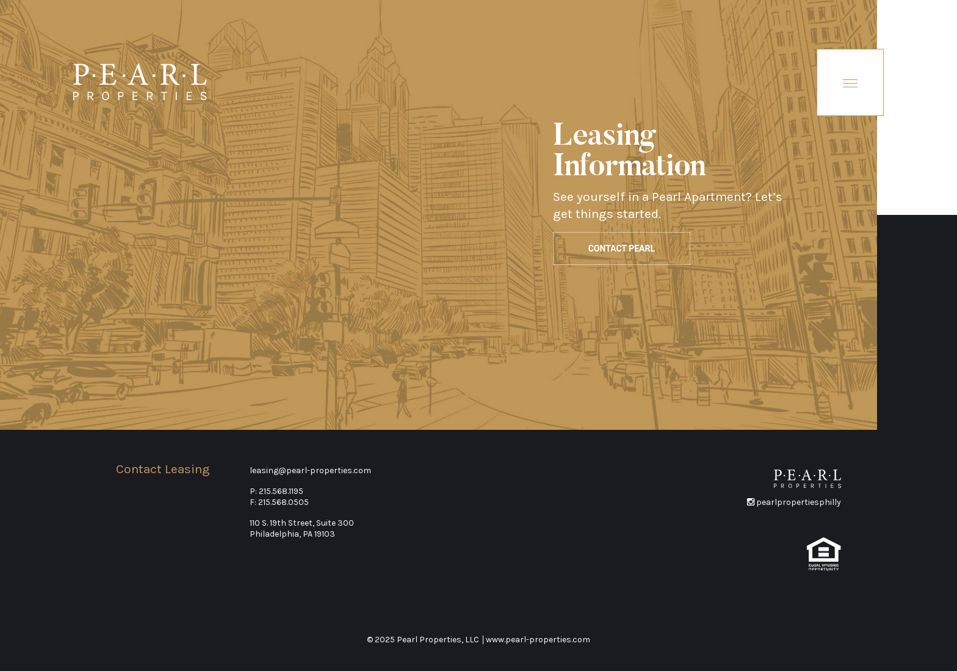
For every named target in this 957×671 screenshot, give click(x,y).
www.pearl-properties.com (538, 639)
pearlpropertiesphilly (794, 502)
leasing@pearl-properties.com (310, 470)
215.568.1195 (281, 491)
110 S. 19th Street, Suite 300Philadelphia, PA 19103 (302, 528)
